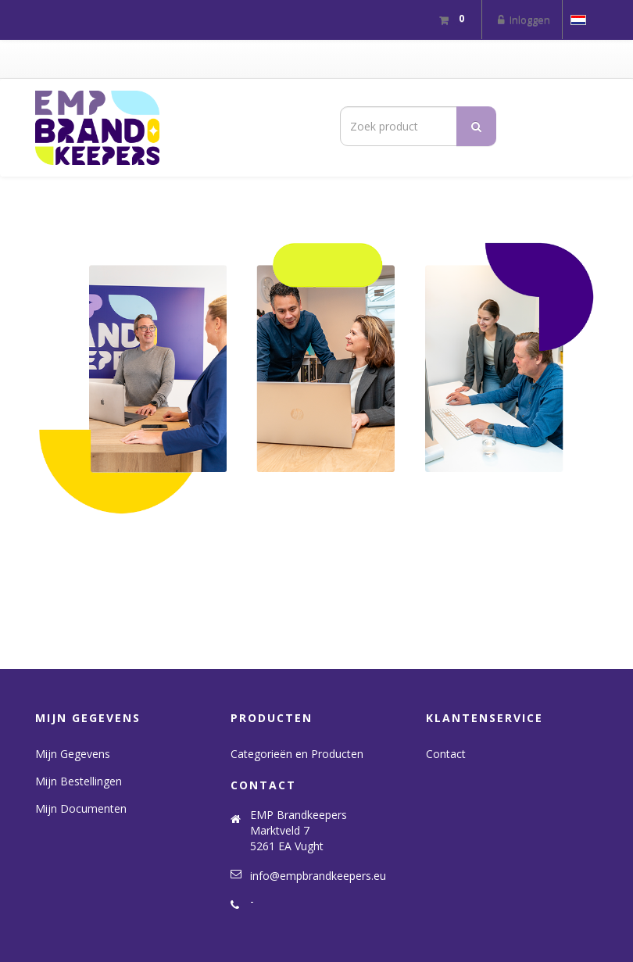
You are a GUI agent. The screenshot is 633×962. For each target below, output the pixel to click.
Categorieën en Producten (297, 753)
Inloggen (522, 20)
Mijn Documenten (81, 808)
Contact (446, 753)
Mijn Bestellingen (78, 781)
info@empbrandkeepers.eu (318, 875)
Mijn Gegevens (72, 753)
